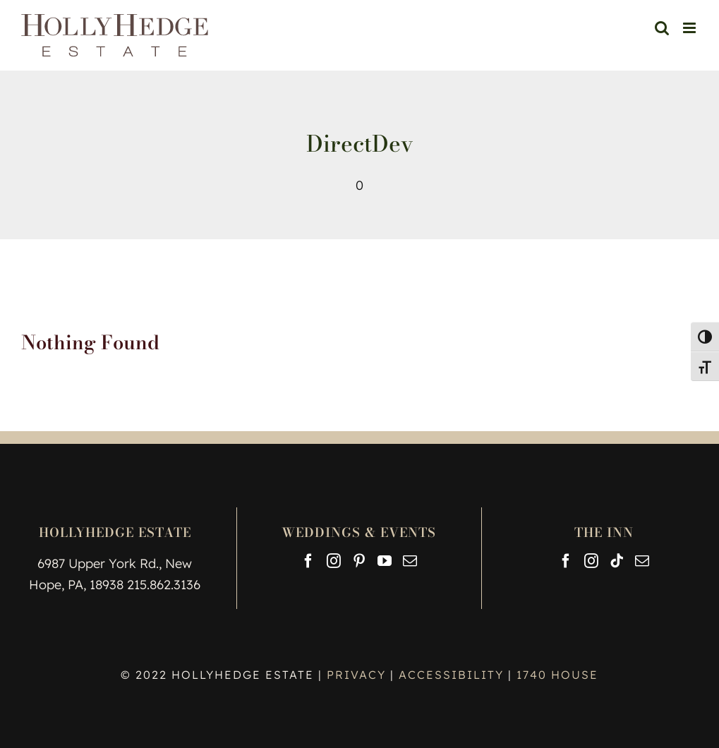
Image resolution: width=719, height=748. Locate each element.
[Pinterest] (359, 561)
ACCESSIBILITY (451, 675)
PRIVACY (358, 675)
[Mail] (410, 561)
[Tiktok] (617, 561)
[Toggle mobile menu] (690, 27)
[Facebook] (308, 561)
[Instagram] (334, 561)
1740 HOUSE (557, 675)
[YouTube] (384, 561)
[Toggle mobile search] (662, 27)
